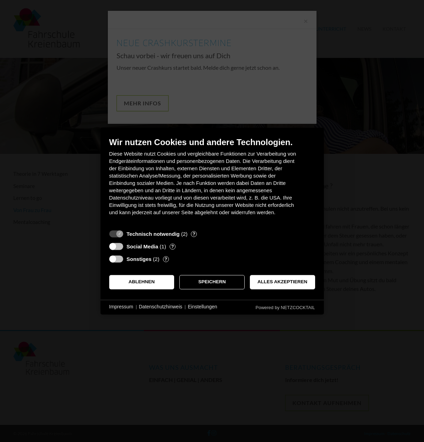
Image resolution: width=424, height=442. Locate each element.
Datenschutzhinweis (161, 307)
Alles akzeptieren (282, 282)
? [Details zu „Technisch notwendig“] (194, 234)
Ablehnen (141, 282)
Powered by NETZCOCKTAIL (285, 307)
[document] (212, 181)
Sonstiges (139, 259)
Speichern (212, 282)
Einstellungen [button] (202, 307)
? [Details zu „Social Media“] (172, 246)
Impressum (121, 307)
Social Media (142, 246)
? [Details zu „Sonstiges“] (165, 259)
